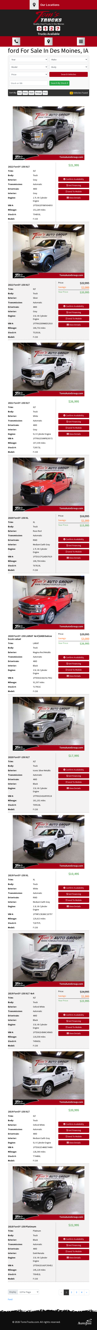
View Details (74, 197)
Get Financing (73, 185)
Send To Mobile (74, 191)
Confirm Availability (73, 179)
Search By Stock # (59, 83)
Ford (10, 1299)
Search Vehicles (68, 74)
